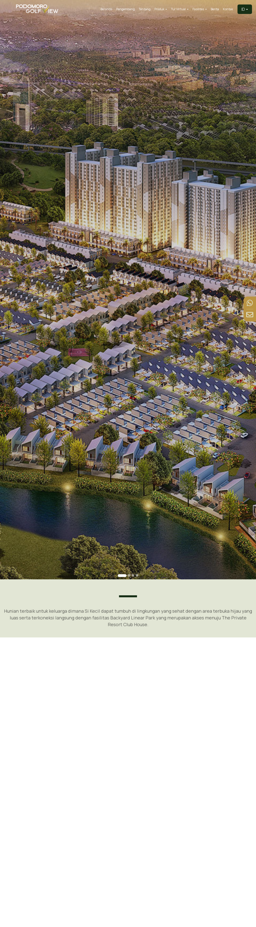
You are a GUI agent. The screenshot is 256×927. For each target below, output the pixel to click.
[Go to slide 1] (122, 575)
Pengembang (125, 9)
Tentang (144, 9)
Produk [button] (159, 9)
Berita (215, 9)
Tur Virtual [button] (178, 9)
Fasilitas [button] (198, 9)
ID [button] (243, 9)
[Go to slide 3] (133, 575)
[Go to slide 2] (129, 575)
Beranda (106, 9)
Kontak (228, 9)
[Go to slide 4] (137, 575)
